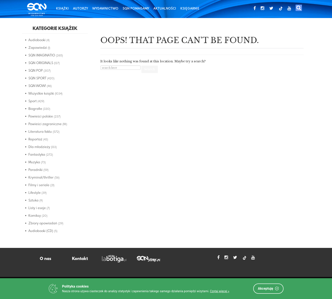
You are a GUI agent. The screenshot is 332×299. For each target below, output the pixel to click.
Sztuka (33, 200)
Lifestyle (34, 192)
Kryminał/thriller (41, 177)
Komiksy (34, 215)
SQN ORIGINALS (40, 63)
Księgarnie (189, 8)
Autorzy (80, 8)
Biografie (35, 108)
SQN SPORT (37, 78)
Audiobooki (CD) (40, 231)
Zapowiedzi (37, 47)
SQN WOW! (37, 86)
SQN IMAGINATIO (41, 55)
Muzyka (34, 162)
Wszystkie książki (41, 93)
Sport (32, 101)
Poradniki (35, 170)
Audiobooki (37, 40)
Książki (62, 8)
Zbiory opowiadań (42, 223)
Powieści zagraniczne (45, 124)
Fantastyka (36, 154)
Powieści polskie (40, 116)
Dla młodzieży (39, 147)
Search (149, 69)
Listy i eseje (37, 208)
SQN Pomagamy (136, 8)
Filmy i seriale (38, 185)
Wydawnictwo (105, 8)
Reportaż (35, 139)
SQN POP (35, 70)
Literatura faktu (40, 131)
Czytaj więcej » (219, 291)
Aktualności (165, 8)
